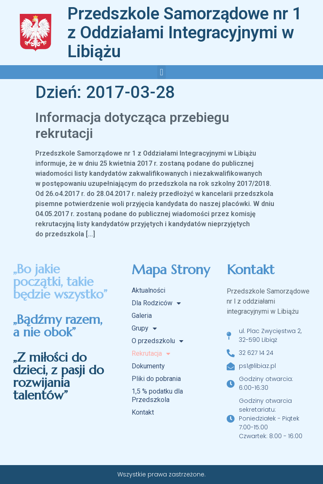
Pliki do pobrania (156, 379)
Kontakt (143, 412)
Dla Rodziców (156, 303)
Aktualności (148, 290)
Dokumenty (148, 366)
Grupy (144, 328)
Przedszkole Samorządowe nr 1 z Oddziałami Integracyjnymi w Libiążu (184, 32)
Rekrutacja (151, 353)
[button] (161, 72)
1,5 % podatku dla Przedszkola (157, 395)
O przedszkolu (157, 341)
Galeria (142, 316)
